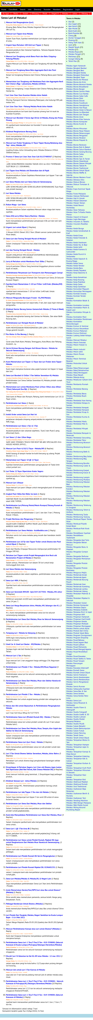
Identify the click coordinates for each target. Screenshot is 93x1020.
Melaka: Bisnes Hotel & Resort (79, 110)
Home (3, 9)
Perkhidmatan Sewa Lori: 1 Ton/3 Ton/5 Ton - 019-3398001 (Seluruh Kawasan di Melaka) (34, 996)
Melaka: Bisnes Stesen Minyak (78, 163)
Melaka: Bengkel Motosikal (77, 75)
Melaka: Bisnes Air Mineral (77, 79)
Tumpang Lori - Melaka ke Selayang (20, 633)
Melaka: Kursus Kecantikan (77, 328)
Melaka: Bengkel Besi (75, 70)
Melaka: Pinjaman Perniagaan (78, 626)
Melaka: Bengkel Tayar (75, 77)
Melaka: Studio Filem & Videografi (76, 708)
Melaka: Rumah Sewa (75, 670)
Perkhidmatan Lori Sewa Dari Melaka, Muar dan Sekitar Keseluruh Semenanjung (33, 681)
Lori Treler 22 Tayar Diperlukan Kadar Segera (24, 471)
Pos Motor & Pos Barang (16, 334)
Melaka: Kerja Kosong (75, 279)
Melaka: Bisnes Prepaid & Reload (76, 141)
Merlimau (72, 56)
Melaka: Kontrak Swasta (76, 293)
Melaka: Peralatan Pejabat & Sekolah (78, 599)
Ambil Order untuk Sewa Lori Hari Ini (21, 414)
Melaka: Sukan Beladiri (75, 726)
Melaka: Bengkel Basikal (76, 68)
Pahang (85, 13)
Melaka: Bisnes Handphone (77, 105)
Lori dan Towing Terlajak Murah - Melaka (23, 250)
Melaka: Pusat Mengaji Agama (78, 649)
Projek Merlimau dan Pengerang (19, 519)
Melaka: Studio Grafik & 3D (77, 714)
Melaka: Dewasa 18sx (75, 179)
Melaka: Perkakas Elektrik (76, 610)
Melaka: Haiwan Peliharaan (77, 196)
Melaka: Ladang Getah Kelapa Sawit (78, 336)
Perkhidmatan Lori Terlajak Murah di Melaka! (24, 323)
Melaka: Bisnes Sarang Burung (79, 151)
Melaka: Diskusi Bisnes (75, 182)
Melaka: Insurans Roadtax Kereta (77, 225)
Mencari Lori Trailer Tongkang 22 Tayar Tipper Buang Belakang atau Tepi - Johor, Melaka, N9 (34, 144)
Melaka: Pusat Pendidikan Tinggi (77, 652)
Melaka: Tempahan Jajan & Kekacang (77, 748)
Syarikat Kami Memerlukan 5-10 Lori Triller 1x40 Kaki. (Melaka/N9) (34, 284)
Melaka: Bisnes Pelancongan (78, 133)
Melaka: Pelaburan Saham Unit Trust (79, 380)
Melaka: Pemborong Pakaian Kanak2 (78, 487)
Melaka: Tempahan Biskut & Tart (78, 741)
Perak (45, 13)
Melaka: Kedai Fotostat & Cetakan (76, 239)
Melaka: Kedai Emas (74, 235)
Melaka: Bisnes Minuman (76, 128)
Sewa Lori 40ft (12, 580)
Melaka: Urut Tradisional (76, 786)
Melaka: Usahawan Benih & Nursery (77, 794)
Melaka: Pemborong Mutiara (78, 479)
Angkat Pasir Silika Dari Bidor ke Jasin (21, 494)
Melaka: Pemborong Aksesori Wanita (78, 448)
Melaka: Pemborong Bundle (77, 463)
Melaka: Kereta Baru (74, 268)
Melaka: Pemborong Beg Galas (79, 456)
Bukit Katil (72, 31)
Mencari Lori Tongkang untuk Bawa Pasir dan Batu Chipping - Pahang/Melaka (31, 57)
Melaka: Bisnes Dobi (74, 98)
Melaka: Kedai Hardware (76, 242)
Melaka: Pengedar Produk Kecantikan (76, 564)
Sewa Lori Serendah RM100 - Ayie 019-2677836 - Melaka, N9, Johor (34, 592)
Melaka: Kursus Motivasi (76, 333)
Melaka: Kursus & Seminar (77, 326)
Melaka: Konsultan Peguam (77, 289)
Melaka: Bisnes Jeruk (74, 117)
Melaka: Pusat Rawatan (76, 656)
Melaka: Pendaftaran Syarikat (78, 533)
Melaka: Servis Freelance (76, 675)
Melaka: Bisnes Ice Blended (77, 112)
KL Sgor (6, 13)
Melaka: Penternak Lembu (77, 589)
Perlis (15, 13)
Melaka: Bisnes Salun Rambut (78, 149)
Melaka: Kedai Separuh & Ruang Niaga (76, 259)
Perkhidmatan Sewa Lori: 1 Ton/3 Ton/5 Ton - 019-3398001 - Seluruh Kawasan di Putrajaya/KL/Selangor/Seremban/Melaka (34, 982)
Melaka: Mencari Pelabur (76, 340)
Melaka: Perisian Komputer (77, 605)
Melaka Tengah (74, 54)
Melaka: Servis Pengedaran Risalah (77, 683)
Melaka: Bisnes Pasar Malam (78, 131)
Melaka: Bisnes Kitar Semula (78, 119)
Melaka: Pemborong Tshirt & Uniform (78, 511)
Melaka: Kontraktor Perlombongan (74, 322)
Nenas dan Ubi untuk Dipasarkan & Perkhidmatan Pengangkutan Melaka (33, 706)
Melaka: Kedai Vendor (75, 265)
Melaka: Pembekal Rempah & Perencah (78, 434)
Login (77, 9)
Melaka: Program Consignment (79, 635)
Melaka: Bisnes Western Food (78, 177)
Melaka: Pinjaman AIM (75, 614)
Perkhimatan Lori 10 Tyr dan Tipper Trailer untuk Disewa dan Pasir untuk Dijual (33, 542)
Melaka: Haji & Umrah (75, 198)
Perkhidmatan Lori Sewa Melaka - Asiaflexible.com (27, 530)
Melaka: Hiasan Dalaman (76, 200)
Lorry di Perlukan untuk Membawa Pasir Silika (25, 261)
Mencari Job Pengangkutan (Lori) (19, 22)
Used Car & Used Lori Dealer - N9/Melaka (23, 644)
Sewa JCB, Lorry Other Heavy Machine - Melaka (25, 216)
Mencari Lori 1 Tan (13, 655)
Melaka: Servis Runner (75, 686)
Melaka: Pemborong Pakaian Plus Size (78, 497)
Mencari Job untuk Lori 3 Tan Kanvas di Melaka (25, 970)
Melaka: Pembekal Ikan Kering (78, 400)
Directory (37, 9)
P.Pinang (35, 13)
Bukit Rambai (73, 33)
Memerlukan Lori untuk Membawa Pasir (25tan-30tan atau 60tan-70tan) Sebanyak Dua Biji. (34, 388)
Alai (70, 21)
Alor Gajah (72, 24)
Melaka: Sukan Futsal (75, 730)
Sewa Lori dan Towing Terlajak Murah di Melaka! (26, 238)
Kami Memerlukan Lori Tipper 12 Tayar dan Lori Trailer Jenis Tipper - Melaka (34, 362)
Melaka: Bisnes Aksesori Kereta (79, 84)
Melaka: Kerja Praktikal (75, 282)
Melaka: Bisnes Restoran (76, 145)
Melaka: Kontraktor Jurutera (77, 305)
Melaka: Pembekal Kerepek (77, 407)
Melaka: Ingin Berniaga (75, 219)
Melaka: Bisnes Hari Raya (76, 107)
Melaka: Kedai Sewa (74, 263)
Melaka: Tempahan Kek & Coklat (77, 759)
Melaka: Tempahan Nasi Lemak (76, 776)
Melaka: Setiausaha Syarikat (77, 689)
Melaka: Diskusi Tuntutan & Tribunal (77, 185)
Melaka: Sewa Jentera (75, 693)
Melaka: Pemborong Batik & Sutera (78, 452)
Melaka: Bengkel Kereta (76, 72)
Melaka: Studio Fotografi (76, 712)
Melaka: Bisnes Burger (75, 89)
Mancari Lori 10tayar (14, 482)
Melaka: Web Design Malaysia (78, 803)
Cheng (71, 35)
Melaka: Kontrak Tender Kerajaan (76, 297)
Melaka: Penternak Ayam (76, 577)
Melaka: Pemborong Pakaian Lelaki (78, 492)
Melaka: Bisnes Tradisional (77, 168)
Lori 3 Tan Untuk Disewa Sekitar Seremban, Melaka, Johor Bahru (32, 753)
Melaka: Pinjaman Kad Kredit (78, 619)
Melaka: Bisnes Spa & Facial (78, 159)
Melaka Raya (73, 52)
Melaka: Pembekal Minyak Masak (77, 429)
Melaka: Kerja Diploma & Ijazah (76, 273)
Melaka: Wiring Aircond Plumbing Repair (75, 808)
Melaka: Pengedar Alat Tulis (77, 540)
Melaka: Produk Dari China (77, 630)
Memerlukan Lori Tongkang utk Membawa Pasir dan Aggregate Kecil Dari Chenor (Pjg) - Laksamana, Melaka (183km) (34, 82)
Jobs (29, 9)
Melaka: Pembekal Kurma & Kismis (77, 418)
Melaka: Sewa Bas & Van (76, 691)
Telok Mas (72, 61)
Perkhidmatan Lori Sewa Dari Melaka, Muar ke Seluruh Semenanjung (34, 619)
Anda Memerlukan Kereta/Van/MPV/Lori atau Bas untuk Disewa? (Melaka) (33, 891)
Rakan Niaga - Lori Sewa (16, 204)
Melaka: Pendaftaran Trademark (74, 536)
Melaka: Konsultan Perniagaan (79, 291)
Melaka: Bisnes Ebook (75, 100)
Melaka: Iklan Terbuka (75, 210)
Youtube (47, 9)
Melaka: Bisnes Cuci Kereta (77, 93)
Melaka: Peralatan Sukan (76, 603)
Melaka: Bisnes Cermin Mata (77, 91)
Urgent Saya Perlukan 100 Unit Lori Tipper (23, 45)
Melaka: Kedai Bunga (75, 228)
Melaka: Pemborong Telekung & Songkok (78, 506)
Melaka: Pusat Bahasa (75, 640)
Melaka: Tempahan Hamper (77, 744)
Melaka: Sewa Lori (73, 700)
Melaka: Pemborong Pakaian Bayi (78, 483)
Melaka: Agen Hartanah (76, 65)
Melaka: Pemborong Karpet (77, 470)
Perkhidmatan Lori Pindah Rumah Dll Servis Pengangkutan (30, 856)
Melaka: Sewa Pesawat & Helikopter (76, 704)
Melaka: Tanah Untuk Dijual (77, 737)
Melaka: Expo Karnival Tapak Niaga (78, 190)
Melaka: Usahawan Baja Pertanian (76, 790)
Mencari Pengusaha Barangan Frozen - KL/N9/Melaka (28, 298)
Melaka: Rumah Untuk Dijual (78, 672)
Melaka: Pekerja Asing (75, 377)
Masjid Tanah (73, 47)
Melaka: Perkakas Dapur (76, 607)
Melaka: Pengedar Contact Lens (77, 552)
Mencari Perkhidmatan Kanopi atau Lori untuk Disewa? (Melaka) (33, 929)
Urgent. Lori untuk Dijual (16, 227)
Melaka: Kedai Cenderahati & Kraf (78, 232)
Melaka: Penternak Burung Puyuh (77, 580)
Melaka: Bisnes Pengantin (77, 135)
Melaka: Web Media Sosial (77, 805)
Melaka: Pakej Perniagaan (76, 372)
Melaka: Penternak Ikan (76, 584)
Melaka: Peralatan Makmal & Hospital (78, 594)
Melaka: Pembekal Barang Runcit (77, 390)
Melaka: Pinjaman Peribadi (77, 623)
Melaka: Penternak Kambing (78, 586)
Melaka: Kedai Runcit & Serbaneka (76, 255)
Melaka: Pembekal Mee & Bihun (77, 425)
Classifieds (13, 9)
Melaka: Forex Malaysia (76, 193)
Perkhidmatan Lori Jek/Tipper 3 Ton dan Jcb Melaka (27, 792)
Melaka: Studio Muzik (75, 723)
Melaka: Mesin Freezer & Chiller (76, 346)
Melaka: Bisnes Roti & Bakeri (78, 147)
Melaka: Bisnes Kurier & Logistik (76, 125)
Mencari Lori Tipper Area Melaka (19, 33)
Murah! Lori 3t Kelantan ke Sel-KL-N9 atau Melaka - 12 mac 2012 (33, 956)
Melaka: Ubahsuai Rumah (77, 784)
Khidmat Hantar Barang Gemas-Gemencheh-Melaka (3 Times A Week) (35, 309)
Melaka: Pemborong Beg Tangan (76, 459)
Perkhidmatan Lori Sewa (16, 403)
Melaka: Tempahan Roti (76, 779)
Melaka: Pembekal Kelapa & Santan (78, 404)
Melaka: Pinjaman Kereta (76, 621)
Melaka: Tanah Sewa (74, 735)
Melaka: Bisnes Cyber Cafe (77, 96)
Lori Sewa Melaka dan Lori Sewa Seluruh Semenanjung (29, 182)
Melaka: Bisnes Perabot (75, 138)
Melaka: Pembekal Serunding (78, 437)
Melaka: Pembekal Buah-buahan (76, 397)
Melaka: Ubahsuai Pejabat (77, 782)
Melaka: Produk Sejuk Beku (77, 633)
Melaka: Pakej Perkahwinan (77, 370)
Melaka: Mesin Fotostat (76, 342)
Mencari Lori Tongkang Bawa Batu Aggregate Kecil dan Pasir (31, 70)
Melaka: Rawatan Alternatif (77, 668)
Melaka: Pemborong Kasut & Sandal (78, 473)
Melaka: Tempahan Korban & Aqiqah (78, 764)
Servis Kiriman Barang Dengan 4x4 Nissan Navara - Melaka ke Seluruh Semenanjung (31, 349)
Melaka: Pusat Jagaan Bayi (77, 642)
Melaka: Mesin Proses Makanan (75, 355)
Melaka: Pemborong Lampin (78, 477)
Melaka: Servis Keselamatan (77, 677)
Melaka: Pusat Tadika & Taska (78, 658)
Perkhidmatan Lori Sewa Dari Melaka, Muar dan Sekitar (29, 803)
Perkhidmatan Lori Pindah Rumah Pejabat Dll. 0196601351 (30, 867)
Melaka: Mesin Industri (75, 349)
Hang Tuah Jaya (74, 42)
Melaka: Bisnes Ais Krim (76, 82)
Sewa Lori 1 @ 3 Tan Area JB (17, 828)
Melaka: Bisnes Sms (74, 156)
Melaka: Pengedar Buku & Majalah (77, 548)
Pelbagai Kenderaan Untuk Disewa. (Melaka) (24, 903)
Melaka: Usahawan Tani (76, 798)
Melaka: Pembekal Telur (76, 440)
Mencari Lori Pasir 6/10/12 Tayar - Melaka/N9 (25, 448)
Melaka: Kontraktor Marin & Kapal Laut (77, 308)
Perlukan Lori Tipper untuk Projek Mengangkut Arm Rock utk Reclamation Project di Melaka (31, 556)
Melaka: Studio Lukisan (76, 717)
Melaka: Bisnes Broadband (77, 86)
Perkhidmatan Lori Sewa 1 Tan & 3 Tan (22, 426)
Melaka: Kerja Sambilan (76, 286)
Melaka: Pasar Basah (74, 375)
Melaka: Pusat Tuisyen (75, 661)
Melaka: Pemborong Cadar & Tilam (78, 466)
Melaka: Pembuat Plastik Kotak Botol (76, 524)
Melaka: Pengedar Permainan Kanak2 (78, 559)
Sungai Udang (74, 59)
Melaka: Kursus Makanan (76, 331)
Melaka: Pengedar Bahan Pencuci (76, 543)
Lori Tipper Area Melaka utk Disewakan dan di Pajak (27, 170)
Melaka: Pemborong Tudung (78, 517)
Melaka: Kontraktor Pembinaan (79, 319)
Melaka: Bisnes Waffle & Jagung (76, 173)
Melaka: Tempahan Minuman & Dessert (78, 771)
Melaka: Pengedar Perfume (77, 556)
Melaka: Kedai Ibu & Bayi (76, 245)
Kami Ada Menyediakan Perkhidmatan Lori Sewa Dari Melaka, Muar (34, 815)
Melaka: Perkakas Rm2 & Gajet (79, 612)
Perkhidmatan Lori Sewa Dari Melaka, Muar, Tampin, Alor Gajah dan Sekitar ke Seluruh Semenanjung (34, 729)
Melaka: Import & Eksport (77, 217)
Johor (75, 13)
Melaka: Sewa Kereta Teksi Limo (77, 697)
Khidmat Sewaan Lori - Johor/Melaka (21, 781)
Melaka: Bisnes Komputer (76, 121)
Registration (68, 9)
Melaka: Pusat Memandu (76, 647)
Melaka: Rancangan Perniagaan (74, 664)
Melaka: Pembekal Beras (76, 393)
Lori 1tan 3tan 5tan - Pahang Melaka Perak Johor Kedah (29, 106)
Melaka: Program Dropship (77, 637)
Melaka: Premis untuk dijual (77, 628)
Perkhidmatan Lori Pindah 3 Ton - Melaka (23, 694)
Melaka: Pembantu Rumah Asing (77, 385)
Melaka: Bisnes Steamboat (77, 161)
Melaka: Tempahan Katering (77, 756)
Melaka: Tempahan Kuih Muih (78, 768)
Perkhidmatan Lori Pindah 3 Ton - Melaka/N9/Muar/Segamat (31, 667)
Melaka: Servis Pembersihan (77, 679)
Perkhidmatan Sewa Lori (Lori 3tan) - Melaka (24, 742)
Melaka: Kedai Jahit (74, 247)
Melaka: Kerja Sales (74, 284)
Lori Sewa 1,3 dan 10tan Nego (18, 437)
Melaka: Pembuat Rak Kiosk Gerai (77, 529)
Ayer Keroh (72, 26)
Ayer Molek (73, 28)
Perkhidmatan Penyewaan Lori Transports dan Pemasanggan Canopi (34, 272)
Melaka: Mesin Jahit (74, 351)
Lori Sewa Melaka (13, 193)
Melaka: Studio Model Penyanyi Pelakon (75, 720)
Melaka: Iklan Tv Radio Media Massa (78, 213)
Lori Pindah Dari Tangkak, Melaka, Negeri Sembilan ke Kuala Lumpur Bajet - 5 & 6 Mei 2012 (34, 916)
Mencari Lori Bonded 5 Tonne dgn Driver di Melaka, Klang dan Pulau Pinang (34, 119)
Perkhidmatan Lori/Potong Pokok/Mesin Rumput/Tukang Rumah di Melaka (34, 506)
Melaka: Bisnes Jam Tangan (77, 114)
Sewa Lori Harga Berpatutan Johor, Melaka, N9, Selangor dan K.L (33, 605)
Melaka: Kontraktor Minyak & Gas (78, 313)
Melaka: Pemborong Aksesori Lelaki (78, 443)
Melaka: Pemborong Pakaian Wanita (78, 501)
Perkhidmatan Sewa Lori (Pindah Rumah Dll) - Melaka (28, 717)
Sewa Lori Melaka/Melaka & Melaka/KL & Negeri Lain (28, 878)
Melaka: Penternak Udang (77, 591)
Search (22, 9)
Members (57, 9)
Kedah (25, 13)
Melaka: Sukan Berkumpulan (78, 728)
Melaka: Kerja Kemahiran (76, 277)
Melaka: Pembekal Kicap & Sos (77, 413)
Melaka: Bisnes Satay (75, 154)
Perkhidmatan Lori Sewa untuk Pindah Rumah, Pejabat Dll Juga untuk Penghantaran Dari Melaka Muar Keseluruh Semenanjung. (33, 841)
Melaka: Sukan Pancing (76, 733)
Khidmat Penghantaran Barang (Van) (21, 131)
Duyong (71, 40)
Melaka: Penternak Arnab (76, 575)
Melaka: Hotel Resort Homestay (75, 206)
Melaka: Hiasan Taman (75, 203)
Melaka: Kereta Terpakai (76, 270)
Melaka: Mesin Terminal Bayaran (76, 359)
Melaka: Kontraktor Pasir (76, 317)
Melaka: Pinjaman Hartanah (77, 617)
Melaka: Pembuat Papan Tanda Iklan (79, 520)
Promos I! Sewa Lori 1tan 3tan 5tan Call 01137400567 (29, 156)
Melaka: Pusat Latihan (75, 644)
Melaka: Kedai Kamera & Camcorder (76, 250)
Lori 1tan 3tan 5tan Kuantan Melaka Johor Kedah (26, 95)
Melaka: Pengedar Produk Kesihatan (76, 569)
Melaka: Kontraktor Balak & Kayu (77, 301)
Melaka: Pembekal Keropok (77, 410)
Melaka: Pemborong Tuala (77, 514)
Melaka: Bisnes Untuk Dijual (77, 170)
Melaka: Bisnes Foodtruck (77, 103)
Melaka (65, 13)
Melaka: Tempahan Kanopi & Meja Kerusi (78, 752)
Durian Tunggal (74, 38)
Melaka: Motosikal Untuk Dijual (76, 364)
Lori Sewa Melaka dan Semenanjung (21, 569)
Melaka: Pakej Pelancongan (77, 368)
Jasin (70, 45)
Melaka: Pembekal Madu (76, 421)
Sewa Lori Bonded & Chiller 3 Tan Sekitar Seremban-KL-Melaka (32, 375)
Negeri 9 (55, 13)
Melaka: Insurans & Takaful (77, 221)
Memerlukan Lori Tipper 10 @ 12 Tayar (22, 460)
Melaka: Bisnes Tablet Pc (76, 165)
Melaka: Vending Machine (77, 800)
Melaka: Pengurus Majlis (76, 572)
